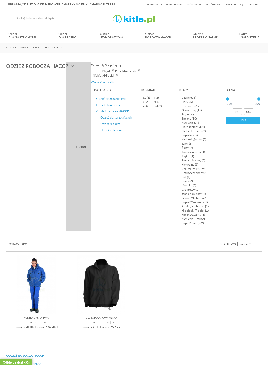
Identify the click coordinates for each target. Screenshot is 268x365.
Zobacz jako (17, 98)
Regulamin (105, 242)
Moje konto (154, 4)
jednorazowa (111, 37)
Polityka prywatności (153, 242)
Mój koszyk (194, 4)
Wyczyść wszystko (221, 82)
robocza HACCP (158, 37)
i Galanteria (249, 37)
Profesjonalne (205, 37)
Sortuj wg (228, 98)
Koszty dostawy (126, 242)
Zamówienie (213, 4)
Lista (39, 98)
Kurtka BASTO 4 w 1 (36, 171)
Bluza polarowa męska (101, 171)
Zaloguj (252, 4)
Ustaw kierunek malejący (255, 98)
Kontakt (175, 242)
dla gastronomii (22, 37)
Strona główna (17, 47)
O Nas (91, 242)
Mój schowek (174, 4)
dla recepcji (68, 37)
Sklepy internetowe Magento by (236, 352)
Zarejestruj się (233, 4)
